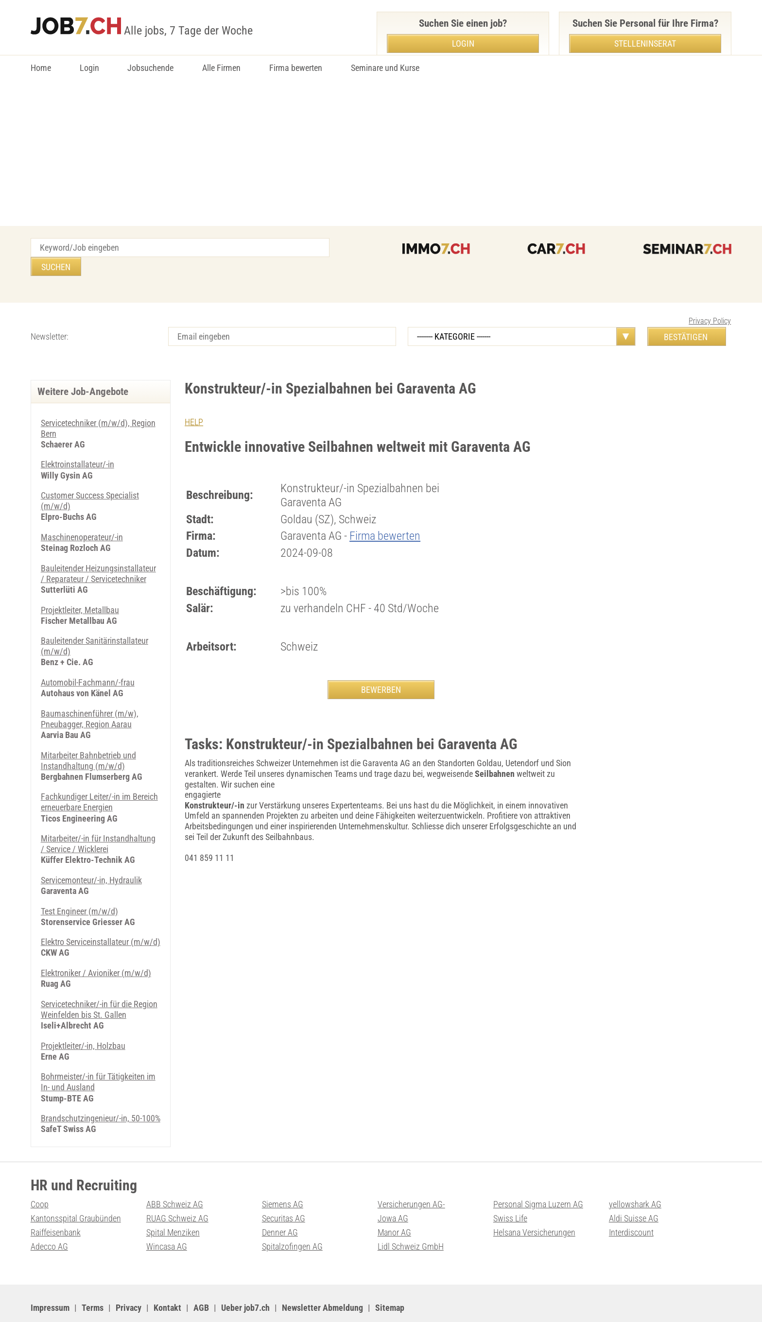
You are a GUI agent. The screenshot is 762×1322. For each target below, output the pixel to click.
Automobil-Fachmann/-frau (88, 660)
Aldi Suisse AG (633, 1191)
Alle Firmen (221, 68)
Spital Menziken (173, 1206)
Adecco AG (49, 1219)
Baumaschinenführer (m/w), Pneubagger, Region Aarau (90, 697)
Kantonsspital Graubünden (76, 1191)
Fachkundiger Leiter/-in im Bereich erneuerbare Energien (99, 779)
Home (41, 68)
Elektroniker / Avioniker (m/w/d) (96, 948)
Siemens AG (282, 1177)
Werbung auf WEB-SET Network (227, 1302)
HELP (194, 403)
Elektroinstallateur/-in (77, 445)
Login (89, 68)
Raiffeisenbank (56, 1206)
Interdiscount (631, 1206)
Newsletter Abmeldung (322, 1280)
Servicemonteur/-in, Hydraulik (91, 856)
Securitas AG (283, 1191)
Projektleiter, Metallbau (80, 589)
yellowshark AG (635, 1177)
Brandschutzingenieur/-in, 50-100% (100, 1092)
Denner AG (280, 1206)
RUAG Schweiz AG (177, 1191)
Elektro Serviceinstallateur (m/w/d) (100, 917)
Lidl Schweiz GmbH (411, 1219)
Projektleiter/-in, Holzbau (83, 1020)
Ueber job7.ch (245, 1280)
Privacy (128, 1280)
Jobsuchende (150, 68)
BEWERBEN (381, 671)
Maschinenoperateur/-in (82, 517)
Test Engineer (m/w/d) (79, 887)
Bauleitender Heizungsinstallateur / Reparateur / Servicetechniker (98, 553)
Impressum (50, 1280)
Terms (93, 1280)
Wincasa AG (166, 1219)
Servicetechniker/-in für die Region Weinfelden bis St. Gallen (99, 984)
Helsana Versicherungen (534, 1206)
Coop (40, 1177)
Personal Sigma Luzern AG (538, 1177)
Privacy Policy (710, 302)
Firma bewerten (295, 68)
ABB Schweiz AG (174, 1177)
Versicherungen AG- (411, 1177)
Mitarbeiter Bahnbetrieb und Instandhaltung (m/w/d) (88, 737)
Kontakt (167, 1280)
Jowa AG (393, 1191)
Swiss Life (510, 1191)
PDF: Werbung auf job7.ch (321, 1302)
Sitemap (389, 1280)
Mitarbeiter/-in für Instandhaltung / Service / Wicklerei (98, 820)
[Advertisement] (381, 153)
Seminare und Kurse (385, 68)
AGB (201, 1280)
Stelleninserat (645, 43)
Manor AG (394, 1206)
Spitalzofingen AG (292, 1219)
